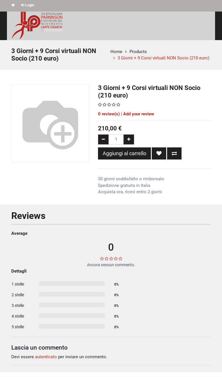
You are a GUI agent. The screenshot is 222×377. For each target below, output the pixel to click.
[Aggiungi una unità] (128, 139)
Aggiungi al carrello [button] (124, 153)
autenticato (46, 356)
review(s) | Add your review (126, 114)
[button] (159, 153)
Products (138, 51)
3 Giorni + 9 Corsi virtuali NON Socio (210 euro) (163, 58)
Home (116, 51)
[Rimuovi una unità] (103, 139)
